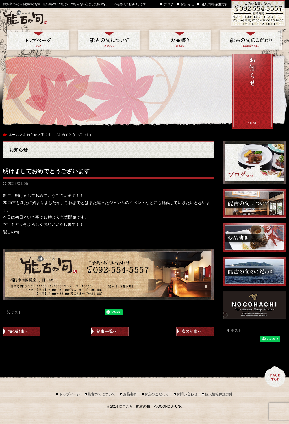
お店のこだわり (250, 40)
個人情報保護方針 (214, 4)
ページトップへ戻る (275, 376)
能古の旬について (109, 40)
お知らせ (187, 4)
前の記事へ (21, 331)
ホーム (14, 135)
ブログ (169, 4)
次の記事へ (195, 331)
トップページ (38, 40)
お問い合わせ (187, 394)
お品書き (179, 40)
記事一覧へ (110, 331)
